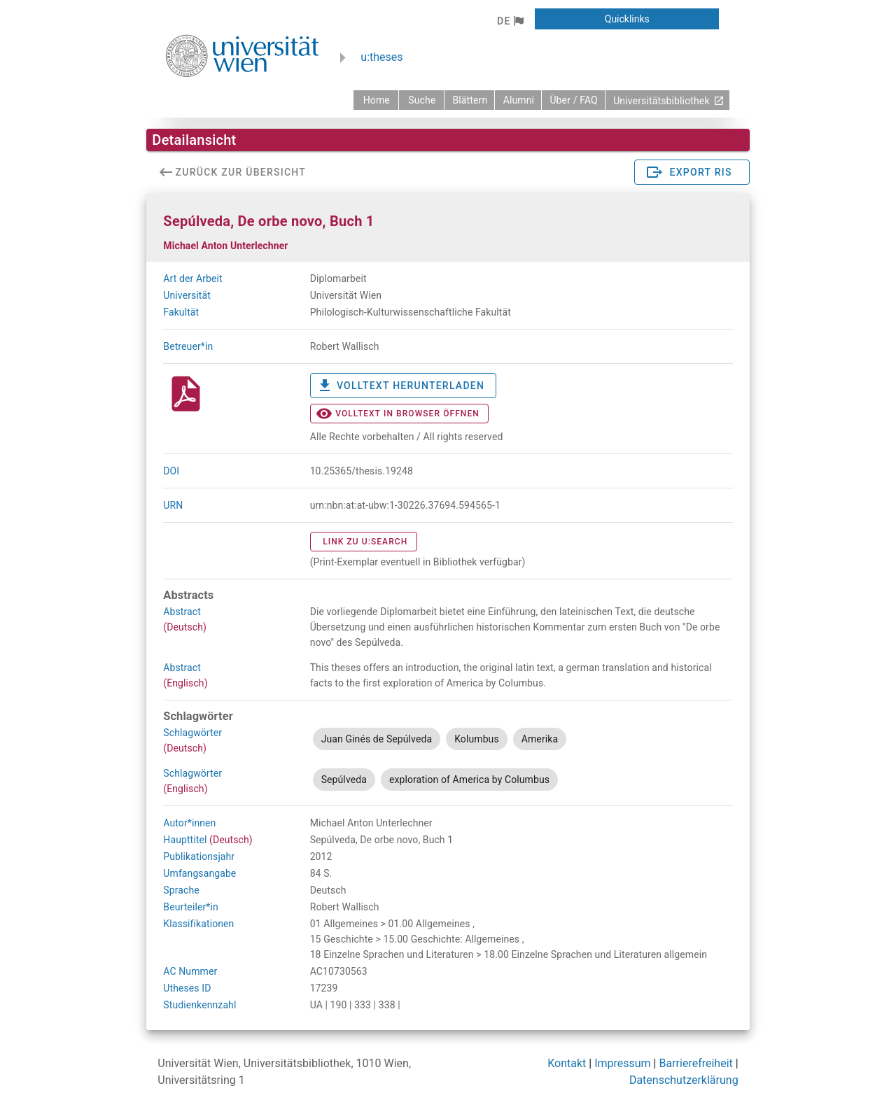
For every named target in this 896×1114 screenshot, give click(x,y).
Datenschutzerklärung (683, 1080)
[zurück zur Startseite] (376, 100)
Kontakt (566, 1063)
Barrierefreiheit (695, 1063)
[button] (510, 21)
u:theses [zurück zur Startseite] (381, 57)
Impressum (622, 1063)
